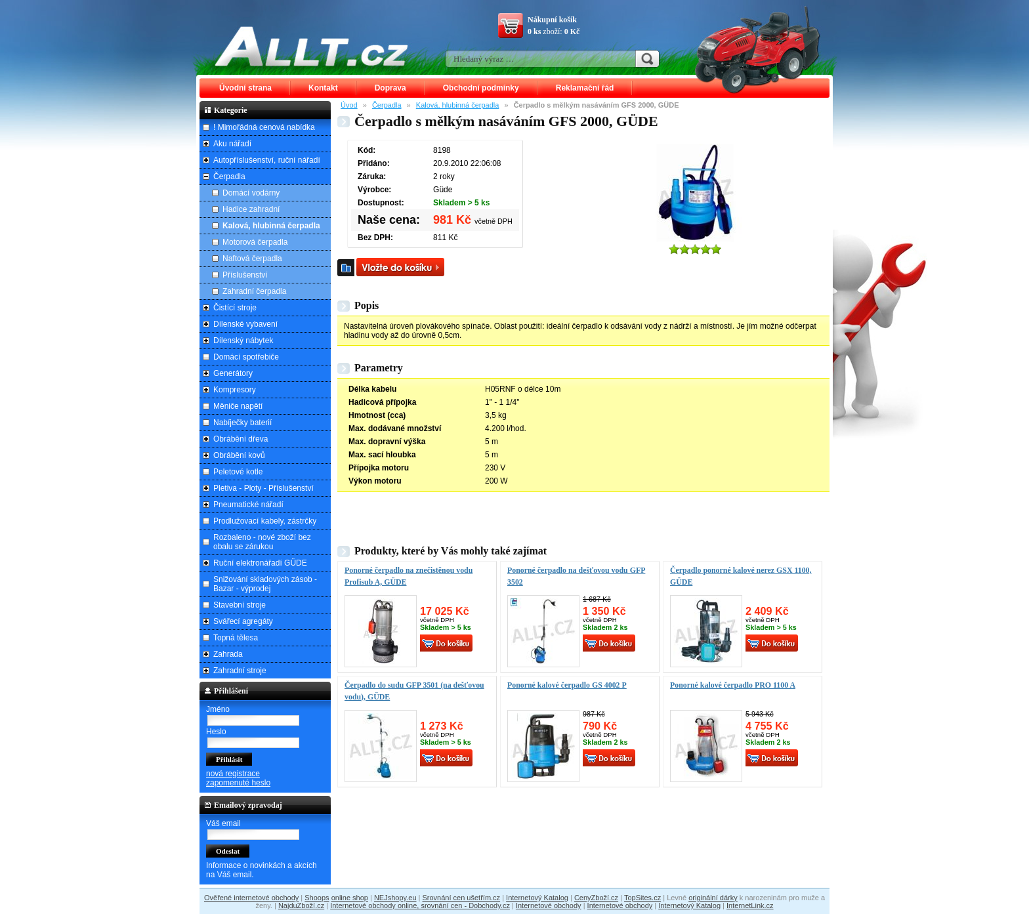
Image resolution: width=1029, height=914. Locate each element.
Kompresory (234, 389)
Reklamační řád (585, 88)
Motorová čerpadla (254, 242)
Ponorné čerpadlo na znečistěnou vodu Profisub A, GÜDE (408, 576)
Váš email (223, 823)
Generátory (233, 373)
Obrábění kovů (239, 455)
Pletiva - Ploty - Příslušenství (263, 488)
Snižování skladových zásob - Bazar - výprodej (265, 584)
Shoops (316, 898)
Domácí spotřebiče (246, 357)
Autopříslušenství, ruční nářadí (266, 160)
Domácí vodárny (251, 192)
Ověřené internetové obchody (251, 898)
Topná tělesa (235, 637)
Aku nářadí (232, 143)
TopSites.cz (642, 898)
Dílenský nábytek (243, 340)
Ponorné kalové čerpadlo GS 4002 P (567, 685)
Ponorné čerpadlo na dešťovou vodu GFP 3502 (576, 576)
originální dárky (713, 898)
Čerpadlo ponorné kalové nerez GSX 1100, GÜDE (741, 576)
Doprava (390, 88)
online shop (349, 898)
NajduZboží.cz (301, 905)
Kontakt (323, 88)
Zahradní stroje (239, 670)
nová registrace (233, 773)
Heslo (216, 731)
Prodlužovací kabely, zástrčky (264, 521)
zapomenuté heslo (238, 782)
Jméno (218, 709)
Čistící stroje (235, 307)
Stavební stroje (239, 605)
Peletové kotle (237, 471)
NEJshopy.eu (395, 898)
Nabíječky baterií (242, 422)
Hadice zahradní (251, 209)
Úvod (349, 105)
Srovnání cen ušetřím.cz (462, 898)
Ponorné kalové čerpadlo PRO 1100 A (732, 685)
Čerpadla (387, 105)
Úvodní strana (245, 88)
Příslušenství (245, 275)
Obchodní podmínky (481, 88)
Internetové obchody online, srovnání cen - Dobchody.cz (420, 905)
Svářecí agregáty (243, 621)
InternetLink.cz (750, 905)
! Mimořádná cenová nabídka (264, 127)
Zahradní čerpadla (254, 291)
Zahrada (228, 654)
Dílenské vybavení (245, 324)
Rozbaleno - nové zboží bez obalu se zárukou (262, 542)
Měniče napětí (237, 406)
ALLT (311, 46)
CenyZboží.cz (596, 898)
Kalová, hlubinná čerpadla (457, 105)
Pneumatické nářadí (248, 504)
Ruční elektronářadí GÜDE (260, 563)
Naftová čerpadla (252, 258)
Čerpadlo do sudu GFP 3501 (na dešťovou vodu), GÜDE (414, 690)
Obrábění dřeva (240, 439)
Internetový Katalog (537, 898)
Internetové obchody (548, 905)
